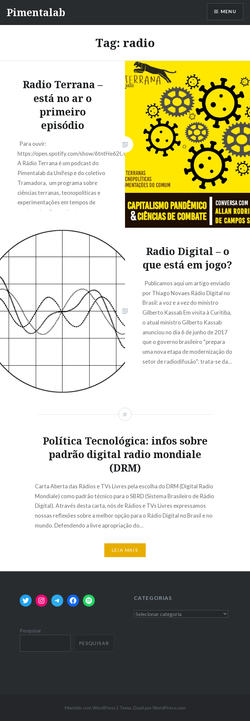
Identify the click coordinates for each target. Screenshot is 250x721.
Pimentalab (36, 12)
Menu (228, 11)
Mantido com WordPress (90, 707)
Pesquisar (30, 630)
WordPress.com (169, 707)
